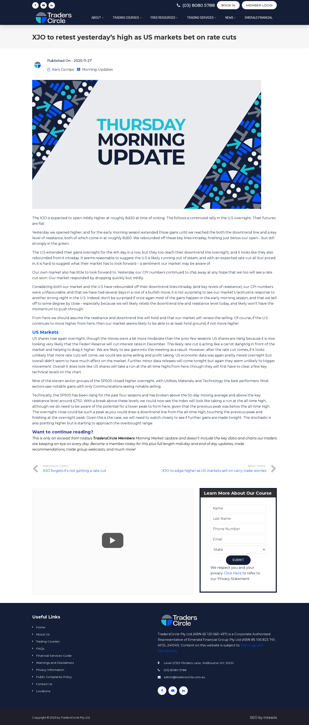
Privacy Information (50, 669)
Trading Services (200, 18)
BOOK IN (228, 5)
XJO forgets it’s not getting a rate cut (74, 471)
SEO (254, 718)
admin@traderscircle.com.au (184, 677)
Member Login (259, 5)
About (96, 18)
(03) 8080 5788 (196, 5)
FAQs (40, 648)
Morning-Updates (97, 69)
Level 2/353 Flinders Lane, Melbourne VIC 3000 (199, 663)
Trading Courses (126, 18)
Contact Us (44, 684)
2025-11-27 (83, 61)
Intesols (270, 718)
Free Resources (163, 18)
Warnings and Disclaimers (55, 662)
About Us (43, 634)
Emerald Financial (259, 18)
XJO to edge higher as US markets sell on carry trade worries (214, 471)
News (229, 18)
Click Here (233, 573)
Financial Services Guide (54, 655)
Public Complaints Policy (54, 677)
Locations (43, 691)
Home (40, 627)
